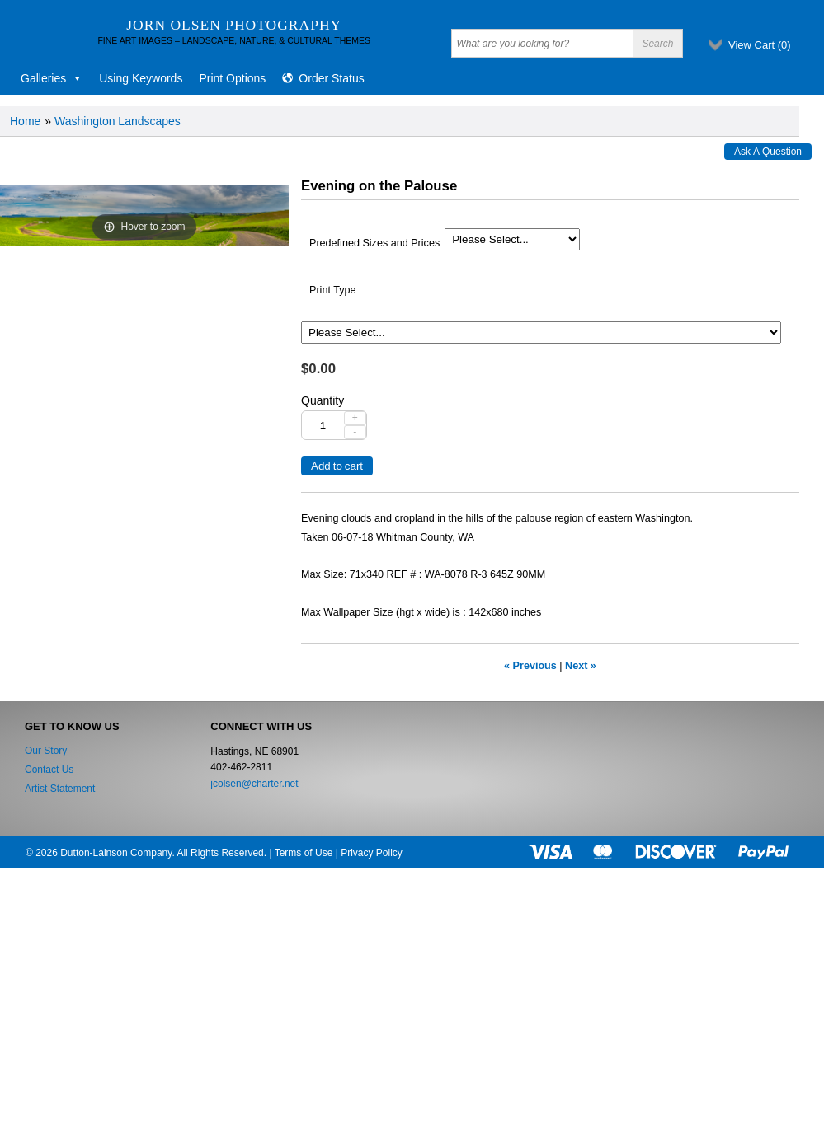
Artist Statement (60, 788)
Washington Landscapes (117, 121)
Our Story (46, 750)
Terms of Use (304, 853)
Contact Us (49, 769)
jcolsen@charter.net (254, 783)
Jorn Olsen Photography (233, 24)
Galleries (51, 78)
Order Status (331, 78)
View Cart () (759, 45)
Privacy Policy (372, 853)
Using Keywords (140, 78)
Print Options (232, 78)
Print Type (332, 290)
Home (25, 121)
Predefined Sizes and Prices (374, 243)
